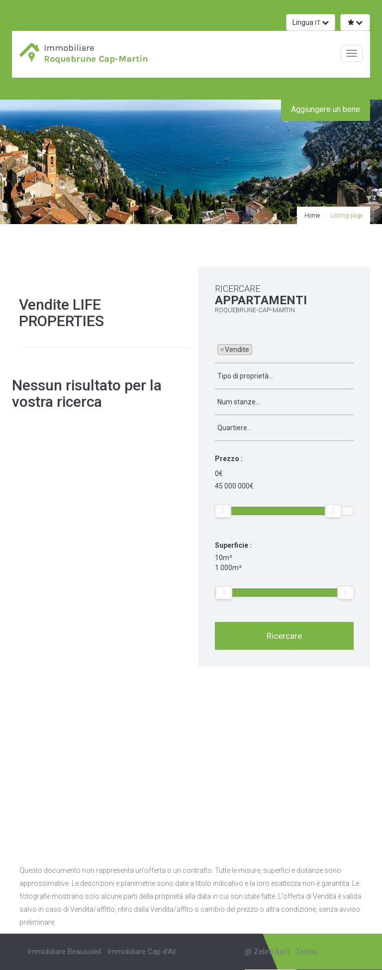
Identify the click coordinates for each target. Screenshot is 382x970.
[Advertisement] (191, 762)
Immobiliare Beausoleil (64, 951)
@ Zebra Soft (267, 951)
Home (312, 215)
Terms (306, 951)
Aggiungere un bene (325, 109)
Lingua (310, 22)
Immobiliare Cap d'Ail (141, 951)
